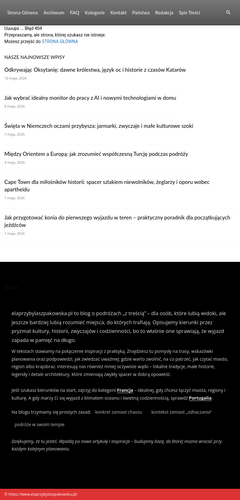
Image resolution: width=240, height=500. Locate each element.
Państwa (141, 12)
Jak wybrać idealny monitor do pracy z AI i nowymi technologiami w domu (90, 97)
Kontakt (118, 12)
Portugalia (200, 398)
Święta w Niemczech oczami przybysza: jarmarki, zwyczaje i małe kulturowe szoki (98, 126)
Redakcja (164, 12)
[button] (228, 13)
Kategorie (95, 12)
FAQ (74, 12)
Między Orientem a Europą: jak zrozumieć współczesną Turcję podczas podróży (96, 154)
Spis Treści (189, 12)
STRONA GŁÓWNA (60, 41)
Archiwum (53, 12)
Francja (125, 390)
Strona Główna (22, 12)
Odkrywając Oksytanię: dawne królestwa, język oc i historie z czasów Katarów (95, 69)
